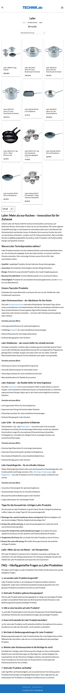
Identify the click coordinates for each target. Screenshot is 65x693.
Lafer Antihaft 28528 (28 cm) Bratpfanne (10, 194)
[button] (2, 7)
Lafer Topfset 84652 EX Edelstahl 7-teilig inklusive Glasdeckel (32, 195)
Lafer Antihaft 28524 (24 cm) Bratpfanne (53, 152)
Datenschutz (37, 687)
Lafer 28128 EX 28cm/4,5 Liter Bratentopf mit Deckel (32, 70)
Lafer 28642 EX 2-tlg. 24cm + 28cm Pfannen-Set (10, 153)
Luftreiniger (36, 472)
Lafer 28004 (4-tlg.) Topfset (10, 69)
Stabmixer (13, 387)
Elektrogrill (25, 426)
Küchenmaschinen (16, 304)
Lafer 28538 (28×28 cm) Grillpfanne (31, 110)
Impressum (27, 687)
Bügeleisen (5, 475)
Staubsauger (47, 472)
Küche (59, 280)
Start (24, 22)
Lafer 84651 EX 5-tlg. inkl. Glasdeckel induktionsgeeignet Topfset (32, 154)
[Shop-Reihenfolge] (32, 33)
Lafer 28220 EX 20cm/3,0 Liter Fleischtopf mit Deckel (53, 70)
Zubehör (14, 330)
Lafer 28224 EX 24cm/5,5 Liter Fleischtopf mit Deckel (11, 111)
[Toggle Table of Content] (10, 209)
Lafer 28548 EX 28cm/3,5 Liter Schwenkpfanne (51, 111)
